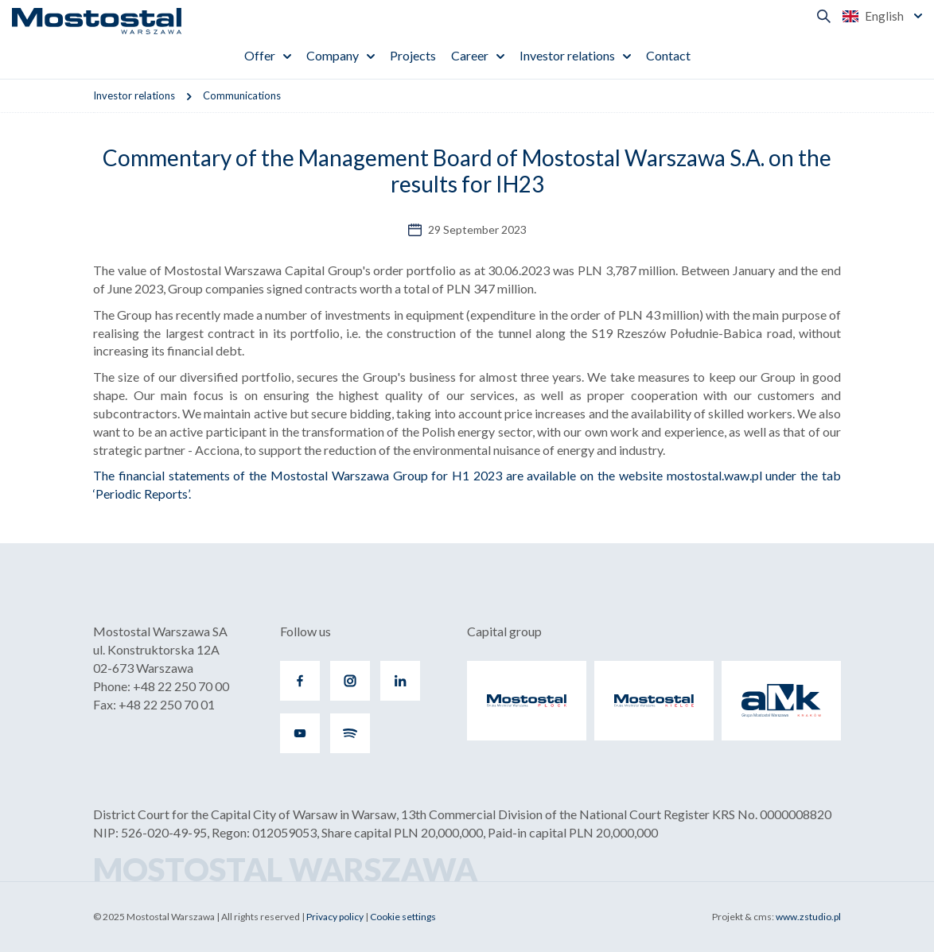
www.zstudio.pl (808, 917)
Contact (668, 55)
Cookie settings (403, 917)
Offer (259, 55)
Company (332, 55)
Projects (413, 55)
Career (469, 55)
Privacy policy (335, 917)
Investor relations (567, 55)
